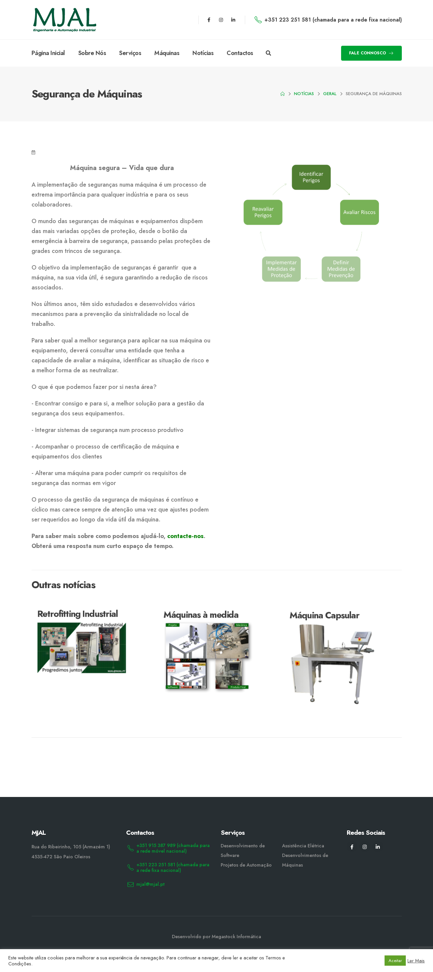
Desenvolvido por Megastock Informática (216, 936)
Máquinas (166, 53)
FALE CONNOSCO (371, 53)
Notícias (202, 53)
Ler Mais (416, 961)
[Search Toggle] (268, 53)
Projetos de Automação (246, 865)
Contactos (240, 53)
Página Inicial (48, 53)
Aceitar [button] (395, 960)
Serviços (130, 53)
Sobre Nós (92, 53)
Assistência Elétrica (303, 845)
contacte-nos (185, 536)
